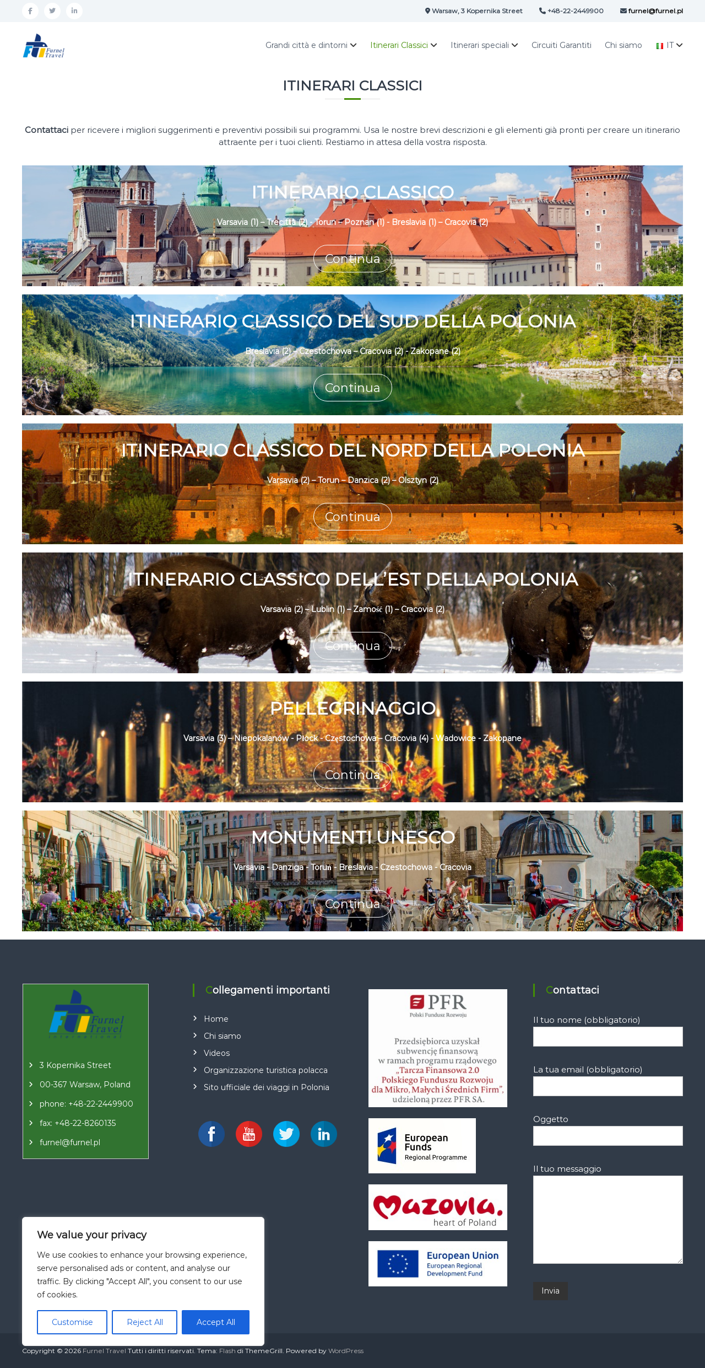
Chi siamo (623, 45)
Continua (353, 258)
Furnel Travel (104, 1350)
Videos (217, 1053)
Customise (72, 1322)
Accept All (216, 1322)
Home (216, 1019)
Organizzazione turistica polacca (266, 1070)
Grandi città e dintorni (306, 45)
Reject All (145, 1322)
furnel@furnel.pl (70, 1142)
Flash (227, 1350)
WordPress (346, 1350)
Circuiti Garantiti (562, 45)
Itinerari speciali (480, 45)
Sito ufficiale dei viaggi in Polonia (266, 1087)
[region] (143, 1281)
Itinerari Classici (399, 45)
